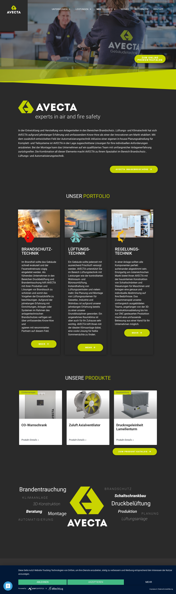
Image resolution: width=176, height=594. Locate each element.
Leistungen (83, 9)
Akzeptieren (95, 582)
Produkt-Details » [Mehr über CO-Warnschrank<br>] (30, 440)
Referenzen (141, 9)
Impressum (153, 589)
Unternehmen (61, 9)
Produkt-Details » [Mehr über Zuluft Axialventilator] (77, 440)
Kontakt (158, 9)
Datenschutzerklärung (165, 589)
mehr (150, 582)
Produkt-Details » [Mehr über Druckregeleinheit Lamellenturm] (125, 440)
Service (125, 9)
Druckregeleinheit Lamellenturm (129, 427)
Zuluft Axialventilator (84, 425)
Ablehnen (41, 582)
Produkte (106, 9)
